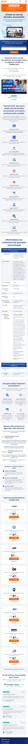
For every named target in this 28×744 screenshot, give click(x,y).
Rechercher (14, 52)
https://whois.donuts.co (18, 293)
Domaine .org (14, 601)
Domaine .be (14, 582)
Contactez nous (19, 43)
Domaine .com (14, 519)
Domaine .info (14, 643)
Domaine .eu (14, 622)
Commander (14, 517)
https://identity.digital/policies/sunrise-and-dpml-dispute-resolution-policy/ (19, 307)
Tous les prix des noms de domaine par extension (14, 669)
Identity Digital (16, 288)
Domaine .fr (14, 540)
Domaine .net (14, 561)
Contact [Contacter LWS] (19, 1)
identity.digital (16, 285)
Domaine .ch (14, 664)
